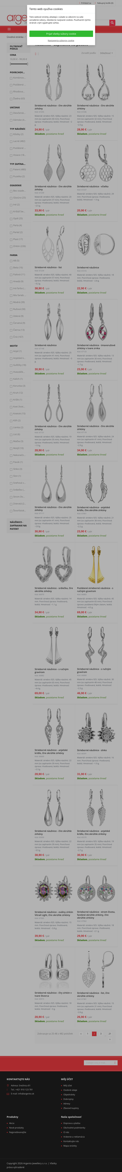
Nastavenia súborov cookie (61, 40)
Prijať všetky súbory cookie (61, 33)
